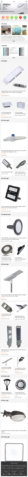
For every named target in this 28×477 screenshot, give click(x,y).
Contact (25, 19)
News (16, 19)
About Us (3, 19)
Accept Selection (14, 471)
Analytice (11, 474)
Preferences (17, 474)
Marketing (22, 474)
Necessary (5, 474)
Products (7, 19)
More (14, 41)
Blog (12, 19)
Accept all (5, 471)
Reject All (22, 471)
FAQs (20, 19)
